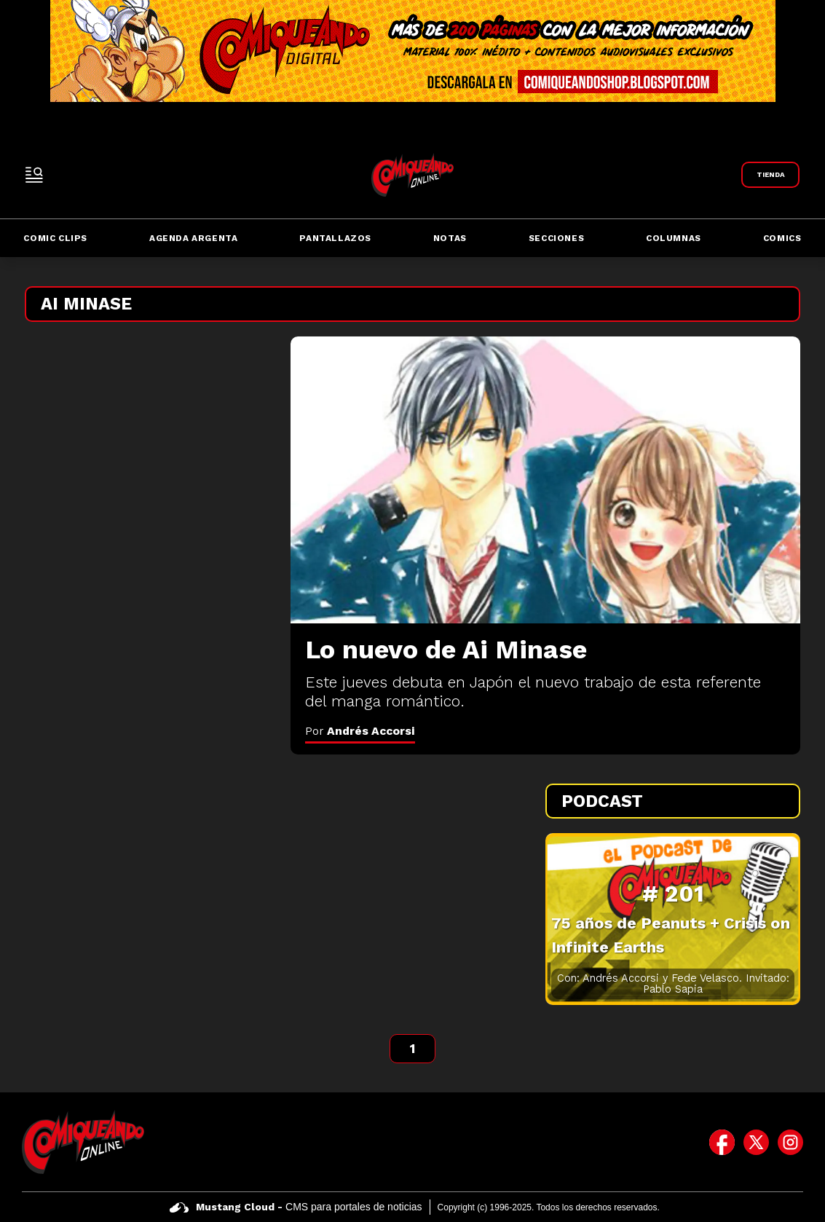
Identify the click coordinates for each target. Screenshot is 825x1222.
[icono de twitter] (756, 1142)
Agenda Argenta (193, 238)
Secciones (556, 238)
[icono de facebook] (722, 1142)
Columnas (673, 238)
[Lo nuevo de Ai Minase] (545, 479)
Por (360, 731)
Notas (450, 238)
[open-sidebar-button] (34, 175)
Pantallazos (335, 238)
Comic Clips (55, 238)
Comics (782, 238)
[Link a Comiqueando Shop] (770, 175)
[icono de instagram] (790, 1142)
